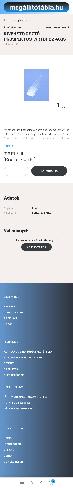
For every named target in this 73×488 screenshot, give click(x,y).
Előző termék (12, 27)
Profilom (10, 318)
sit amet (10, 449)
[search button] (32, 483)
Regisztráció (13, 312)
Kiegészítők (20, 20)
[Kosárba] (49, 171)
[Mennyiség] (16, 171)
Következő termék (57, 27)
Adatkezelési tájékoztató (23, 357)
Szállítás (11, 369)
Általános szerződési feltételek (28, 351)
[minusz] (9, 171)
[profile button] (41, 483)
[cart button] (51, 483)
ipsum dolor (12, 444)
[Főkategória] (4, 20)
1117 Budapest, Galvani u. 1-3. (28, 396)
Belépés (9, 306)
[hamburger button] (22, 483)
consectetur (13, 461)
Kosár (8, 324)
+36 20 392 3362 (67, 7)
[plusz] (24, 171)
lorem (8, 438)
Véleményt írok (36, 247)
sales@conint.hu (21, 408)
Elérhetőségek (15, 375)
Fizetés (9, 363)
